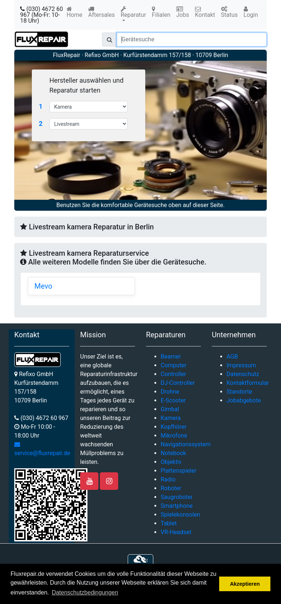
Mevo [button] (43, 286)
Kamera (171, 417)
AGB (232, 356)
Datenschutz (242, 374)
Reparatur (133, 12)
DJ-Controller (178, 382)
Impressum (241, 365)
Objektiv (171, 461)
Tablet (169, 523)
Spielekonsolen (180, 514)
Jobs (182, 12)
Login (251, 12)
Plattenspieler (178, 470)
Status (229, 12)
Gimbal (170, 409)
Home (74, 12)
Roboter (171, 488)
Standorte (239, 391)
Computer (174, 365)
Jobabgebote (243, 400)
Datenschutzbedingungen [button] (85, 592)
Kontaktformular (247, 382)
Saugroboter (177, 497)
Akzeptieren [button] (245, 584)
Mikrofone (174, 435)
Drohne (170, 391)
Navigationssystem (186, 444)
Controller (173, 374)
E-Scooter (173, 400)
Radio (168, 479)
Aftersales (101, 12)
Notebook (173, 453)
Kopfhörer (174, 426)
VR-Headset (176, 532)
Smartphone (177, 505)
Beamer (171, 356)
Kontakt (205, 12)
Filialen (161, 12)
